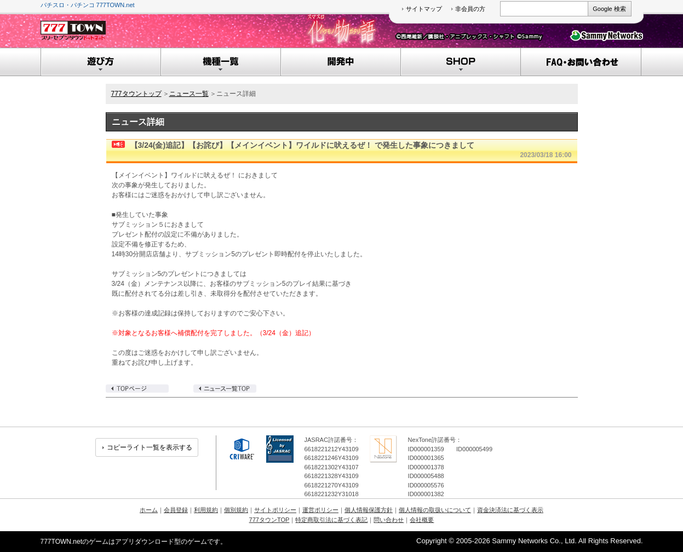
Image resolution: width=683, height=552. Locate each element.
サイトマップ (424, 8)
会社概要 (422, 519)
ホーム (149, 510)
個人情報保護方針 (369, 510)
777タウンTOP (269, 519)
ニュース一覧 (189, 93)
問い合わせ (389, 519)
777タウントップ (136, 93)
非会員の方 (470, 8)
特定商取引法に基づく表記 (331, 519)
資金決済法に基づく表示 (510, 510)
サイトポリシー (275, 510)
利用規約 (206, 510)
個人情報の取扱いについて (435, 510)
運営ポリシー (320, 510)
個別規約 (236, 510)
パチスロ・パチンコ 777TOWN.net (88, 5)
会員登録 (176, 510)
